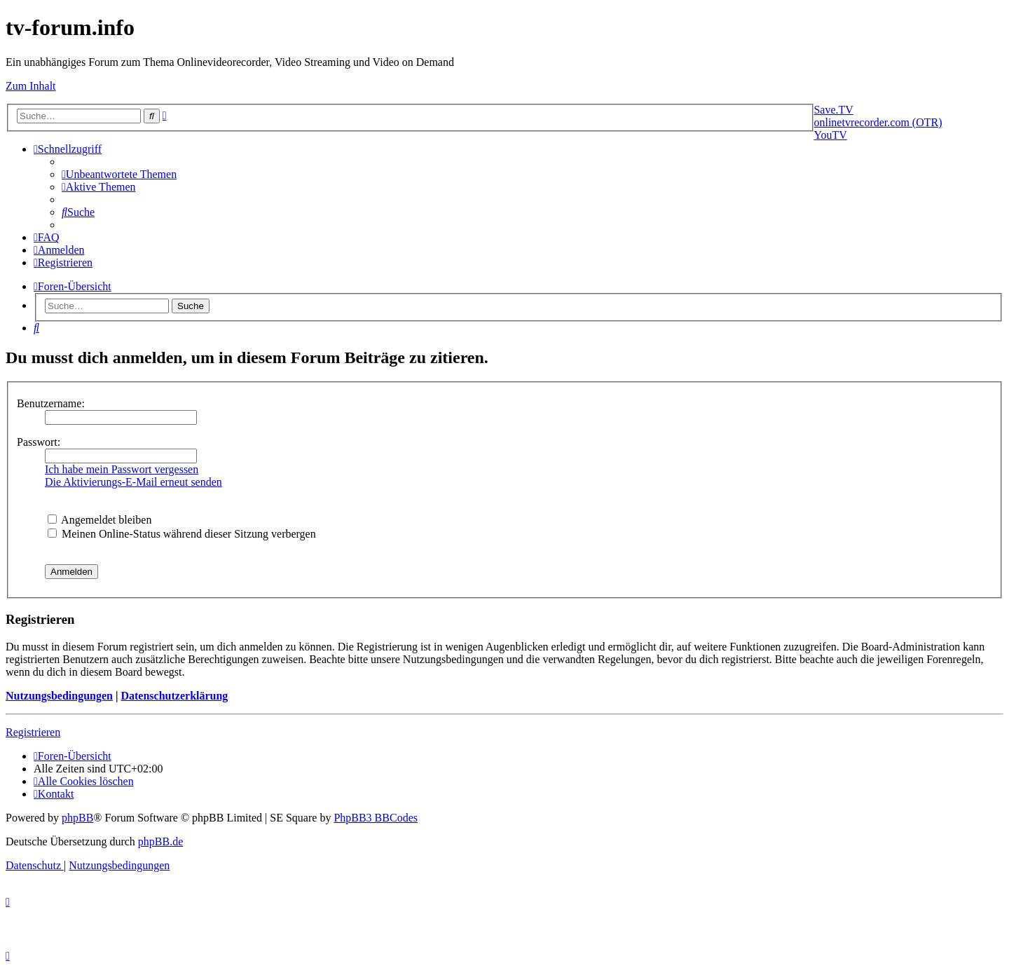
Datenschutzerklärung (174, 696)
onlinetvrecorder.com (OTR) (878, 122)
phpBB (77, 818)
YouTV (830, 135)
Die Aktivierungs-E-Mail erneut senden (133, 482)
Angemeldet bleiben (99, 520)
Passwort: (38, 442)
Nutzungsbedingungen (59, 696)
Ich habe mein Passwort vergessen (121, 469)
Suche (190, 306)
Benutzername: (51, 403)
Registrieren (33, 732)
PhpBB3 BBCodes (376, 818)
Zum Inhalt (31, 86)
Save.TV (833, 110)
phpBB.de (160, 841)
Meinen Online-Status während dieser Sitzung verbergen (182, 534)
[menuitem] (119, 174)
